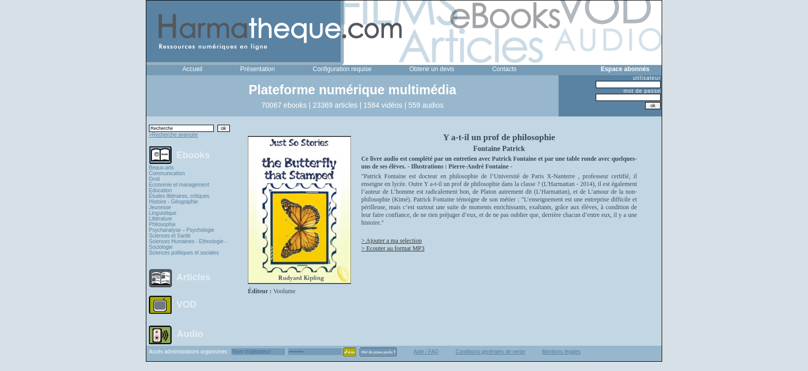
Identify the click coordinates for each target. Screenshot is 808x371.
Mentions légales (561, 352)
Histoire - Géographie (173, 202)
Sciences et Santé (170, 236)
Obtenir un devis (431, 69)
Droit (154, 179)
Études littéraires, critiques (179, 196)
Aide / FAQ (426, 352)
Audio (190, 333)
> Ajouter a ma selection (391, 240)
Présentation (257, 69)
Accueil (192, 69)
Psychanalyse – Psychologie (181, 230)
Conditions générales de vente (490, 352)
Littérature (160, 219)
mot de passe (642, 91)
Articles (193, 277)
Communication (166, 173)
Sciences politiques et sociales (184, 253)
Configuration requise (342, 69)
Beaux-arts (161, 168)
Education (160, 190)
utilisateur (647, 78)
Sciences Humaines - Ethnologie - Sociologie (188, 244)
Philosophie (162, 224)
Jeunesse (160, 207)
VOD (186, 304)
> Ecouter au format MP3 (393, 248)
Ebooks (193, 154)
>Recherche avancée (173, 135)
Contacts (504, 69)
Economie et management (179, 185)
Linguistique (162, 213)
